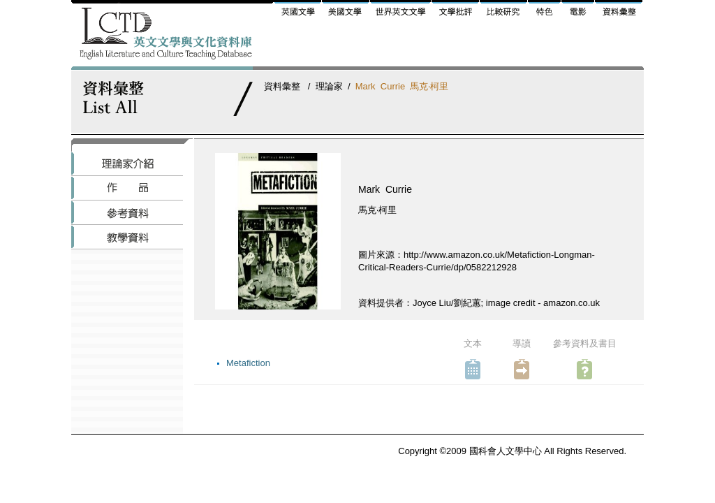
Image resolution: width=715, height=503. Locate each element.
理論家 (329, 86)
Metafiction (248, 363)
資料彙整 (282, 86)
